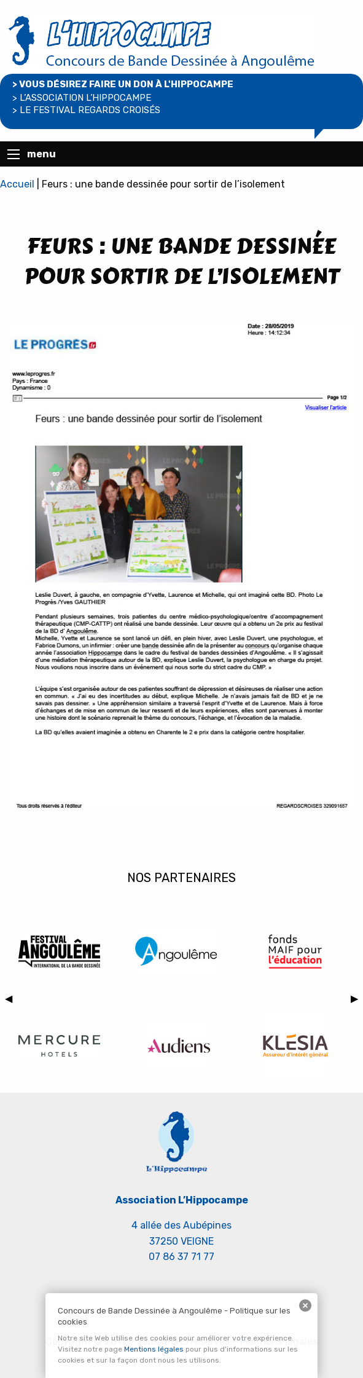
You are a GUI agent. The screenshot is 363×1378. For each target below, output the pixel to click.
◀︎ (11, 1001)
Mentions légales (154, 1349)
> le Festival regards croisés (86, 110)
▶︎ (357, 1001)
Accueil (17, 184)
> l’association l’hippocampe (81, 97)
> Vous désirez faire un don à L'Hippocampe (122, 84)
